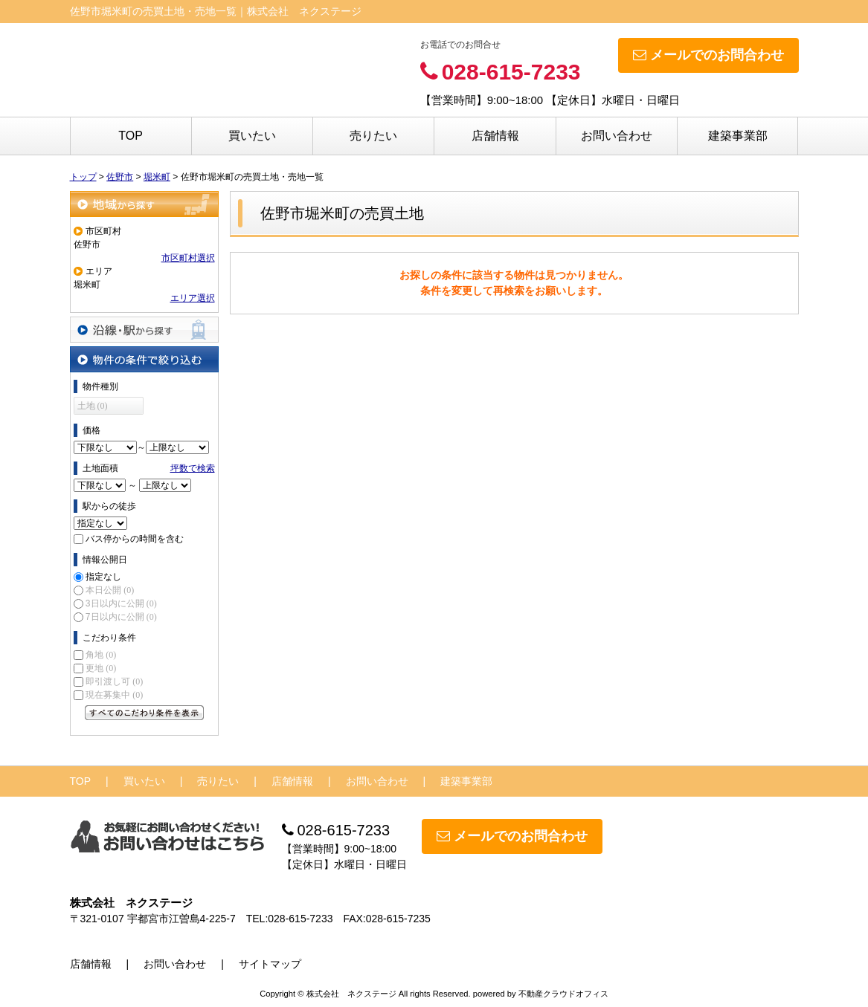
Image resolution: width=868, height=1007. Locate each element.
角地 (101, 655)
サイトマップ (270, 964)
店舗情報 (495, 135)
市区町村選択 (188, 258)
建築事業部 (738, 135)
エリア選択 (192, 298)
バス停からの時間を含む (135, 539)
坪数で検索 (192, 468)
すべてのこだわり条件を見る (144, 712)
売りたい (373, 135)
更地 (101, 668)
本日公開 (110, 590)
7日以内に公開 (121, 617)
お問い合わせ (616, 135)
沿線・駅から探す (144, 330)
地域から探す (144, 204)
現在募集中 (114, 695)
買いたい (252, 135)
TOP (130, 135)
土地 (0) (92, 406)
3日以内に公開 (121, 603)
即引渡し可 (114, 681)
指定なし (103, 577)
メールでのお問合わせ (708, 55)
